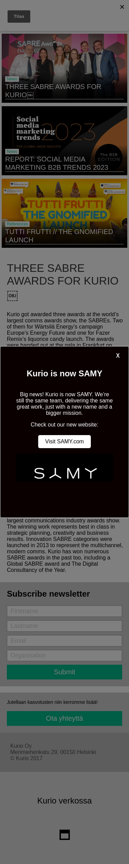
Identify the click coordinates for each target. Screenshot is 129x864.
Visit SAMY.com (64, 441)
